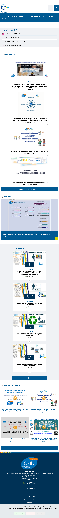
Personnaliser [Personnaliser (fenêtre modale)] (40, 513)
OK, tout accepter (19, 513)
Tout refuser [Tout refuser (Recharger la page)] (30, 513)
